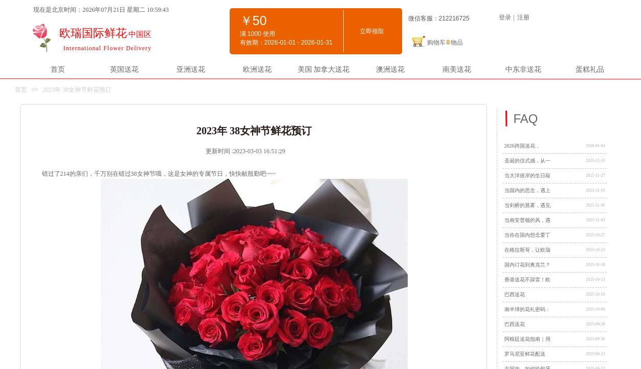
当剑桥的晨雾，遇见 (527, 205)
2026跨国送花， (522, 146)
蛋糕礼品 (590, 69)
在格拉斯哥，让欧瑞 (527, 250)
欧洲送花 (257, 69)
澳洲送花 (390, 69)
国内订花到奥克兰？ (527, 265)
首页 (58, 69)
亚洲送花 (190, 69)
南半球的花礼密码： (527, 309)
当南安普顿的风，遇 (527, 220)
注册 (523, 17)
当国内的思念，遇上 (527, 190)
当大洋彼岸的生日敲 (527, 175)
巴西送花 (514, 294)
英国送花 (124, 69)
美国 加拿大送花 (324, 69)
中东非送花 (523, 69)
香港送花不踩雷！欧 (527, 279)
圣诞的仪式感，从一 (527, 160)
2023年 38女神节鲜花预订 (77, 89)
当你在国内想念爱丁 (527, 235)
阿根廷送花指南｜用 (527, 339)
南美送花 (457, 69)
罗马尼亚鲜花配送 (524, 354)
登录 (505, 17)
